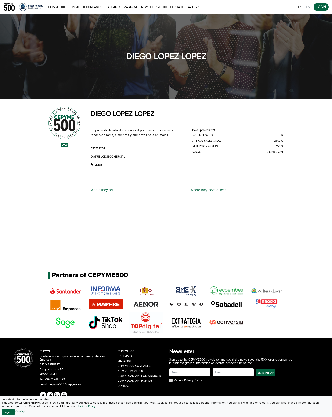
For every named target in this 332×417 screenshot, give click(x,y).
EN (308, 7)
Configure (21, 411)
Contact (176, 7)
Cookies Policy (87, 406)
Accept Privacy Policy (188, 380)
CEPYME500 (56, 7)
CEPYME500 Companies (85, 7)
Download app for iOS (135, 381)
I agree (8, 412)
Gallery (193, 7)
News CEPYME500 (154, 7)
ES (300, 7)
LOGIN (321, 7)
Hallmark (112, 7)
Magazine (131, 7)
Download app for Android (139, 376)
